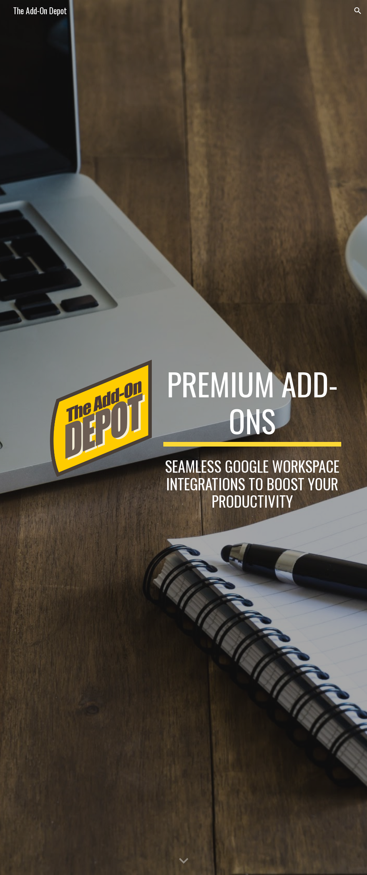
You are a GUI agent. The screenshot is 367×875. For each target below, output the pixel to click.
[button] (358, 11)
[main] (252, 406)
